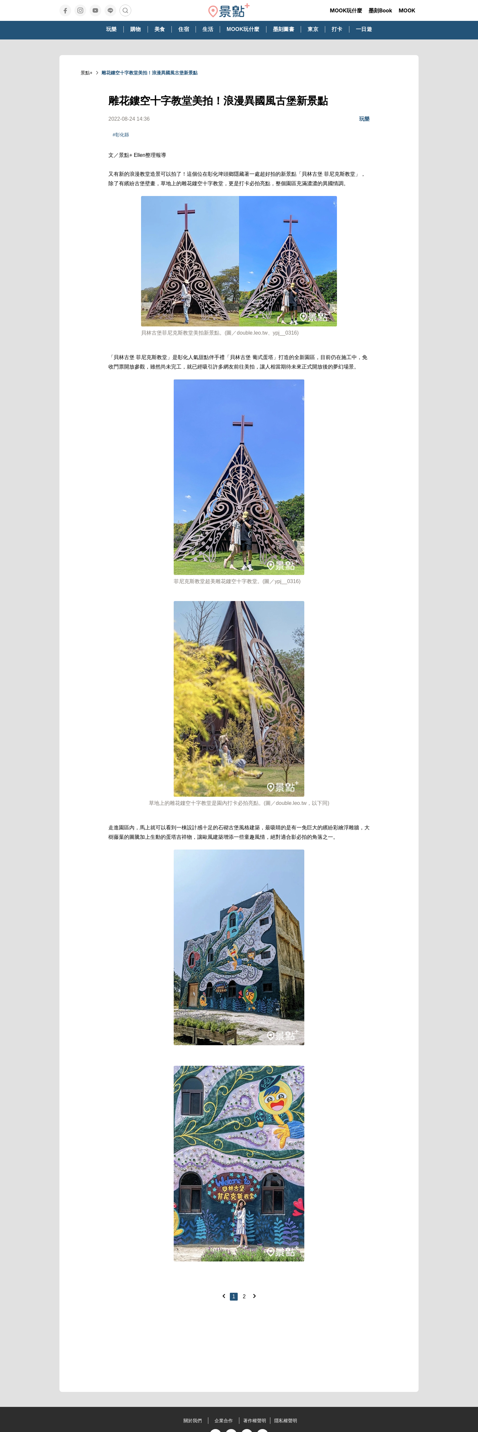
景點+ (86, 72)
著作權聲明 (254, 1420)
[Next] (254, 1296)
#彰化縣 (121, 134)
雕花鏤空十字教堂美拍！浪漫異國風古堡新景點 (150, 72)
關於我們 (192, 1420)
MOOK (407, 10)
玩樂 (364, 119)
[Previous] (223, 1296)
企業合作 (224, 1420)
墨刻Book (380, 10)
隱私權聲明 (285, 1420)
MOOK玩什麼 (346, 10)
